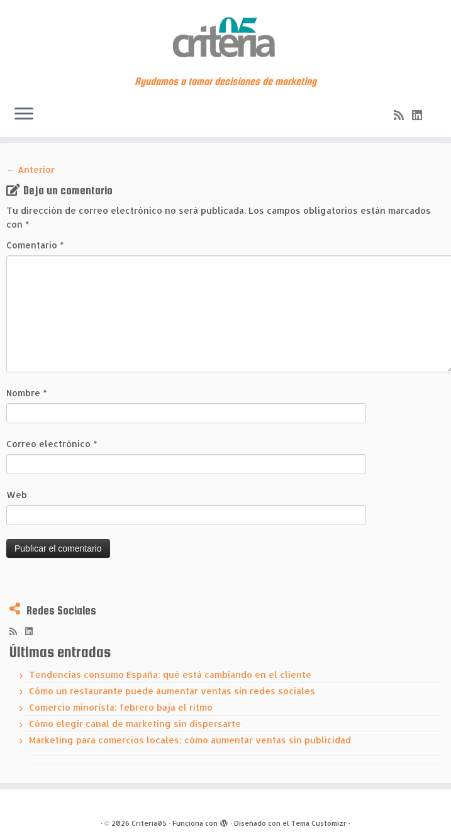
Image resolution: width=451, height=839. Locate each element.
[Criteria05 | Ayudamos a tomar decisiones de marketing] (225, 37)
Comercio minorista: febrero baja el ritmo (121, 707)
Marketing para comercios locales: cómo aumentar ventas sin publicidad (190, 740)
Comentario (35, 245)
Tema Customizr (319, 823)
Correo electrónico (51, 443)
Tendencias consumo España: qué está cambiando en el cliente (170, 674)
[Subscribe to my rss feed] (403, 115)
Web (16, 494)
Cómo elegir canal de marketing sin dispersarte (135, 723)
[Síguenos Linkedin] (421, 115)
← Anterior (30, 169)
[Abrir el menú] (23, 114)
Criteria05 (149, 823)
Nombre (26, 392)
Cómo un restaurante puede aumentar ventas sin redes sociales (172, 691)
